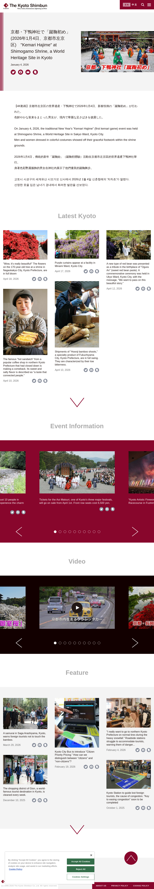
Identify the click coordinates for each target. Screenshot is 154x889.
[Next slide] (135, 531)
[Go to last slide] (19, 531)
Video (76, 561)
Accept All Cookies (80, 861)
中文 (134, 4)
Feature (77, 672)
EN (127, 4)
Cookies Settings (80, 877)
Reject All (80, 869)
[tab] (55, 531)
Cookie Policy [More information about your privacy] (15, 869)
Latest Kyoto (77, 216)
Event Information (77, 426)
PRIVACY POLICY (119, 886)
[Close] (91, 855)
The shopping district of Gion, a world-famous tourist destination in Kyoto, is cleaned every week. (24, 791)
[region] (49, 868)
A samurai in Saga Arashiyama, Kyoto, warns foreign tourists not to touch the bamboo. (24, 736)
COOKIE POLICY (141, 886)
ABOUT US (101, 886)
